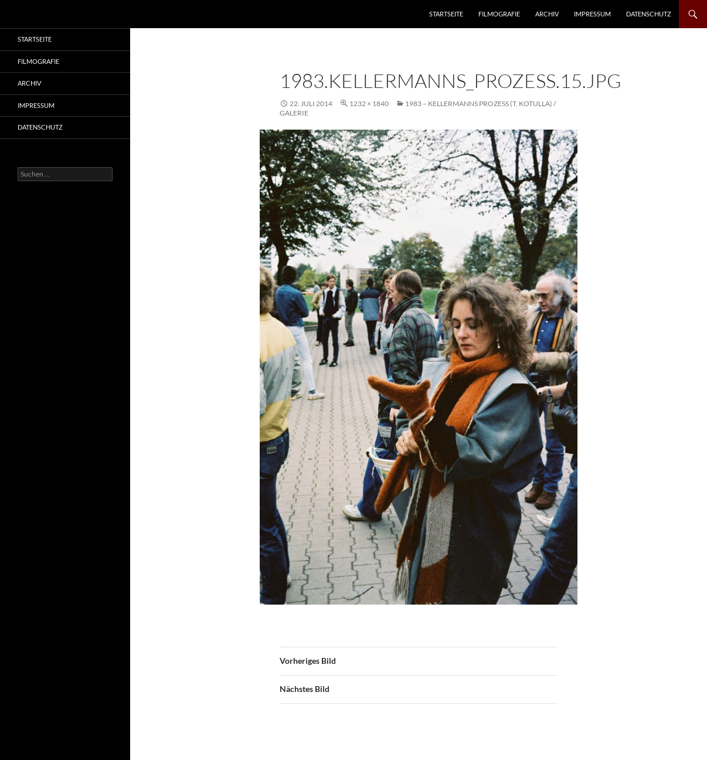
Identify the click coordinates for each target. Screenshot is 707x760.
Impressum (592, 14)
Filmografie (499, 14)
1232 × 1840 (369, 103)
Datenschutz (648, 14)
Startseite (446, 14)
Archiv (547, 14)
